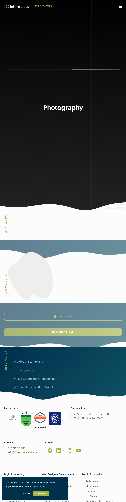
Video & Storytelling (30, 267)
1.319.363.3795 (42, 6)
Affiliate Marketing (16, 402)
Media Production (92, 380)
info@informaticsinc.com (23, 358)
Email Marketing (16, 412)
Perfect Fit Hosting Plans (55, 449)
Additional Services (17, 422)
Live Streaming (93, 402)
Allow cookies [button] (41, 493)
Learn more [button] (38, 486)
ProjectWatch (85, 496)
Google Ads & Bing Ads (19, 392)
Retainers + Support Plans (20, 454)
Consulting (13, 459)
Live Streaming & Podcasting (36, 284)
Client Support (101, 496)
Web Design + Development (58, 380)
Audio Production (94, 387)
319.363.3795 (16, 354)
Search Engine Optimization (21, 387)
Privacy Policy (69, 496)
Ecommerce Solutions (55, 397)
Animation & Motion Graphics (36, 293)
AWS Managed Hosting (53, 437)
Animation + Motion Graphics (99, 407)
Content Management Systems (60, 392)
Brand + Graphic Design (19, 444)
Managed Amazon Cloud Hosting (60, 444)
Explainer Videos (94, 417)
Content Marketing (16, 407)
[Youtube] (78, 356)
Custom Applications (55, 402)
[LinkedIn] (58, 356)
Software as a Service (18, 449)
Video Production (94, 392)
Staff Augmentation (17, 417)
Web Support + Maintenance (57, 454)
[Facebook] (50, 356)
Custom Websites (53, 387)
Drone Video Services (96, 412)
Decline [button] (26, 493)
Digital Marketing (14, 380)
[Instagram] (70, 356)
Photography (25, 275)
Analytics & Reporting (18, 426)
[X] (64, 357)
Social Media (14, 397)
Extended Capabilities (16, 437)
